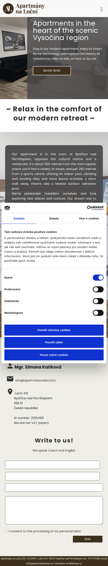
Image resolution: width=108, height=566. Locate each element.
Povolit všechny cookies (54, 330)
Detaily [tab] (54, 218)
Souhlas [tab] (19, 218)
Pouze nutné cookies (54, 354)
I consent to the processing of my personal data (44, 531)
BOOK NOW (51, 70)
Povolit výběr (54, 342)
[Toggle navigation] (101, 8)
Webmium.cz (75, 563)
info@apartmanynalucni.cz (35, 380)
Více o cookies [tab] (89, 218)
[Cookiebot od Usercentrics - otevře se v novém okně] (87, 208)
